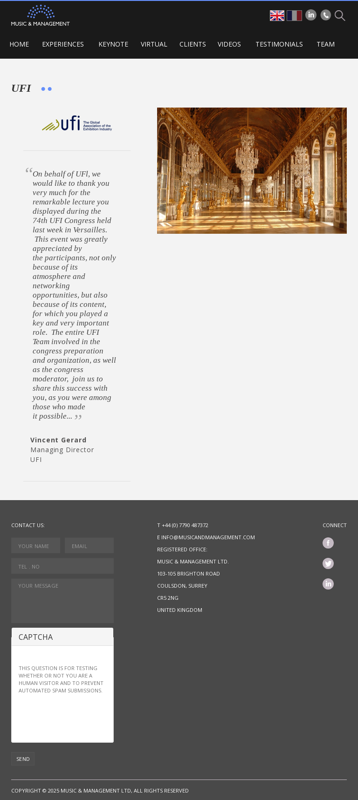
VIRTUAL (154, 44)
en (277, 15)
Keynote (113, 44)
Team (326, 44)
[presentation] (89, 717)
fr (294, 15)
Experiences (63, 44)
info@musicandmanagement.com (208, 537)
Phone (325, 14)
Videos (229, 44)
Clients (192, 44)
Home (19, 44)
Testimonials (279, 44)
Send (23, 758)
